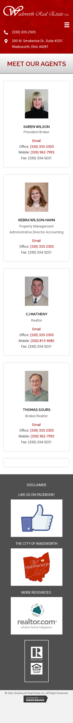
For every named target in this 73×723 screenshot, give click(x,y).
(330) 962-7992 (42, 436)
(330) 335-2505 (24, 32)
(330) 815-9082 (42, 341)
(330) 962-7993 (42, 152)
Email (36, 141)
